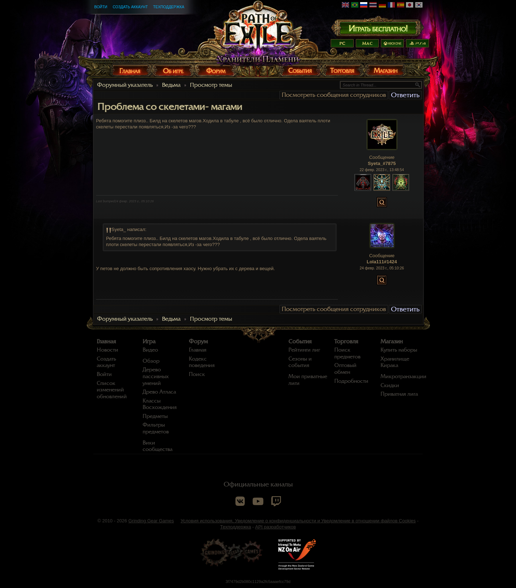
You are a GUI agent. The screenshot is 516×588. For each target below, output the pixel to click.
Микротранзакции (403, 376)
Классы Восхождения (160, 404)
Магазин (392, 341)
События (300, 341)
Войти (100, 7)
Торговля (346, 341)
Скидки (390, 385)
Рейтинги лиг (304, 350)
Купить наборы (399, 350)
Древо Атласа (159, 392)
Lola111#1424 (382, 261)
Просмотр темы (211, 85)
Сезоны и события (300, 362)
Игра (149, 341)
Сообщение (382, 157)
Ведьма (171, 85)
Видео (150, 350)
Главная (106, 341)
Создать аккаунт (130, 7)
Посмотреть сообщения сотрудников (334, 95)
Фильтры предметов (156, 428)
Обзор (151, 361)
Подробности (351, 381)
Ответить (405, 95)
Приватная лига (399, 394)
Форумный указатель (125, 85)
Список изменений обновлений (112, 390)
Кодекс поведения (202, 362)
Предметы (155, 416)
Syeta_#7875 (382, 163)
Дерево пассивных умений (156, 376)
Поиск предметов (347, 353)
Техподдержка (168, 7)
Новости (107, 350)
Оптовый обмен (345, 368)
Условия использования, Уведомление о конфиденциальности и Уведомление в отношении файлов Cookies (298, 520)
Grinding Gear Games (151, 520)
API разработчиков (275, 527)
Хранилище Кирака (395, 362)
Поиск (197, 374)
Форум (198, 341)
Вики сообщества (157, 446)
